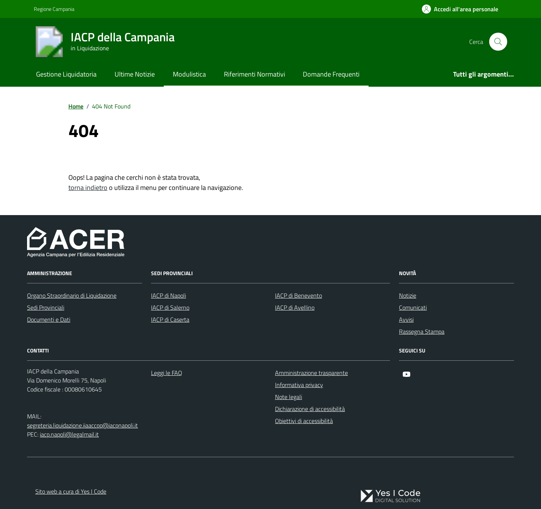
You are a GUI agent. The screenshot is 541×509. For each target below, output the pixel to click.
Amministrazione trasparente (311, 372)
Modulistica (189, 74)
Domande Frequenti (331, 74)
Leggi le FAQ (166, 372)
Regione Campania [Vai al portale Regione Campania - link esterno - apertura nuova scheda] (54, 9)
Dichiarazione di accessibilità (310, 408)
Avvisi (406, 319)
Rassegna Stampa (421, 331)
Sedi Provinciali (45, 307)
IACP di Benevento (298, 295)
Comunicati (413, 307)
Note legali (288, 396)
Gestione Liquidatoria (66, 74)
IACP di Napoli (168, 295)
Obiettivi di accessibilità (304, 420)
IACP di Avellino (294, 307)
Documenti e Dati (48, 319)
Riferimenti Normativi (254, 74)
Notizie (407, 295)
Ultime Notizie (135, 74)
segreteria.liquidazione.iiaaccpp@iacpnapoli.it (82, 425)
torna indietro (87, 187)
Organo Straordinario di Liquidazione (71, 295)
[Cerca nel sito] (498, 42)
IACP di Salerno (170, 307)
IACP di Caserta (170, 319)
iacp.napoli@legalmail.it (69, 434)
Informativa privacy (299, 384)
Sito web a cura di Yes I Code (70, 491)
